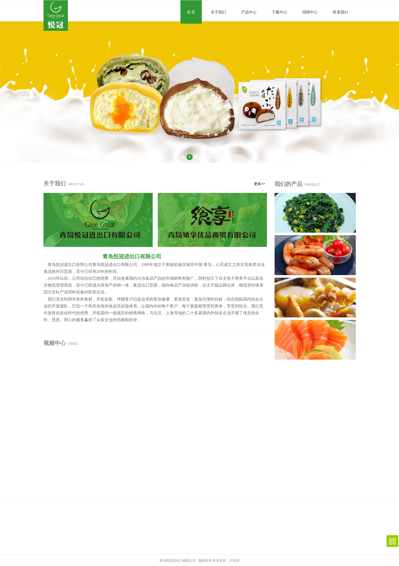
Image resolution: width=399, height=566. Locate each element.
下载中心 (279, 12)
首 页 (191, 12)
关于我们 (218, 12)
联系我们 (340, 12)
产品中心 (248, 12)
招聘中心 (310, 12)
